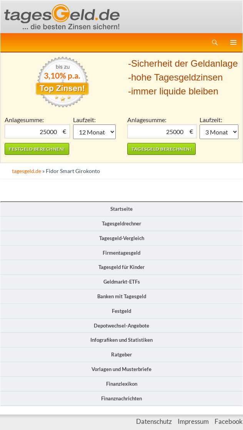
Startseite (121, 209)
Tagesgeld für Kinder (121, 267)
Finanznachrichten (121, 398)
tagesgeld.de (26, 171)
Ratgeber (121, 354)
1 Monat (94, 131)
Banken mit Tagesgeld (121, 296)
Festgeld (121, 311)
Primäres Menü (233, 42)
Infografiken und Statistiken (121, 340)
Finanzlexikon (121, 384)
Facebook (229, 421)
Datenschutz (154, 421)
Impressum (193, 421)
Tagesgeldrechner (121, 223)
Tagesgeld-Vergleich (121, 238)
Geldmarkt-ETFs (121, 282)
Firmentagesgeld (121, 253)
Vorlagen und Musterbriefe (121, 369)
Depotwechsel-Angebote (121, 325)
